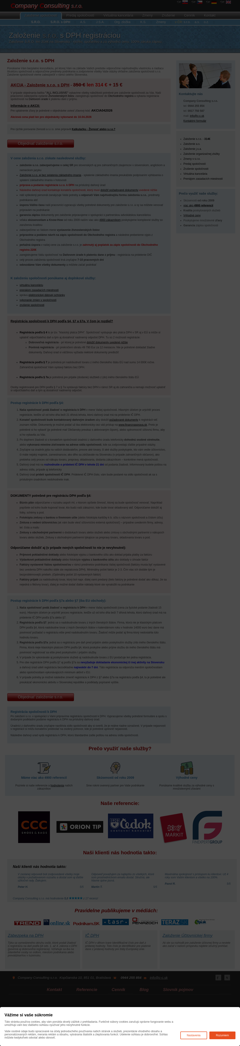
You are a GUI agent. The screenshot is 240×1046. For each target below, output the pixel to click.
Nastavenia (194, 1035)
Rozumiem (222, 1035)
